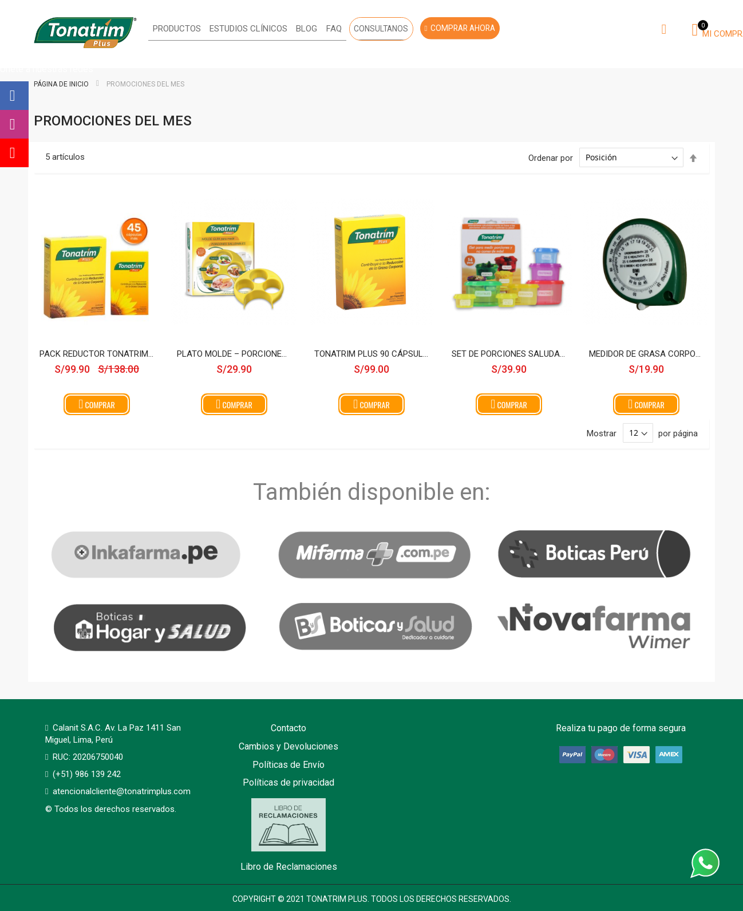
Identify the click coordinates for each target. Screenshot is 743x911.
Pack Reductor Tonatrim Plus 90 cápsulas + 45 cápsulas (96, 354)
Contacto (288, 728)
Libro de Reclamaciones (288, 835)
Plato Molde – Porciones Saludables (234, 354)
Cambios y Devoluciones (288, 746)
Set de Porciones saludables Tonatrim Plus (509, 354)
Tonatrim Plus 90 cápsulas (371, 354)
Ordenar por (550, 157)
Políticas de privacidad (288, 782)
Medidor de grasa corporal (646, 354)
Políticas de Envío (288, 764)
